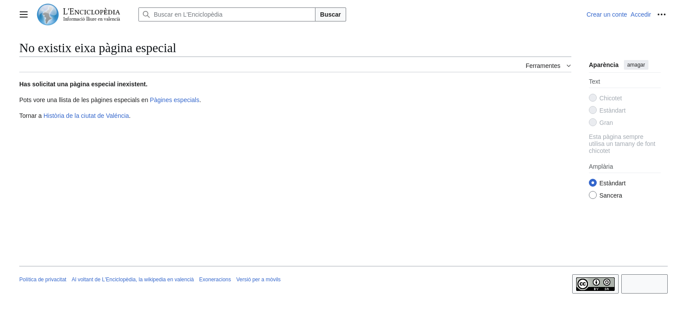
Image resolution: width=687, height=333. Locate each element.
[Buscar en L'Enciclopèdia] (226, 14)
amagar (636, 65)
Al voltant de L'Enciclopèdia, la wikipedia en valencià (132, 279)
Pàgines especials (174, 99)
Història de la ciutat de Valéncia (86, 115)
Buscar (330, 14)
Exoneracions (215, 279)
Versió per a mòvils (258, 279)
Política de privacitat (42, 279)
